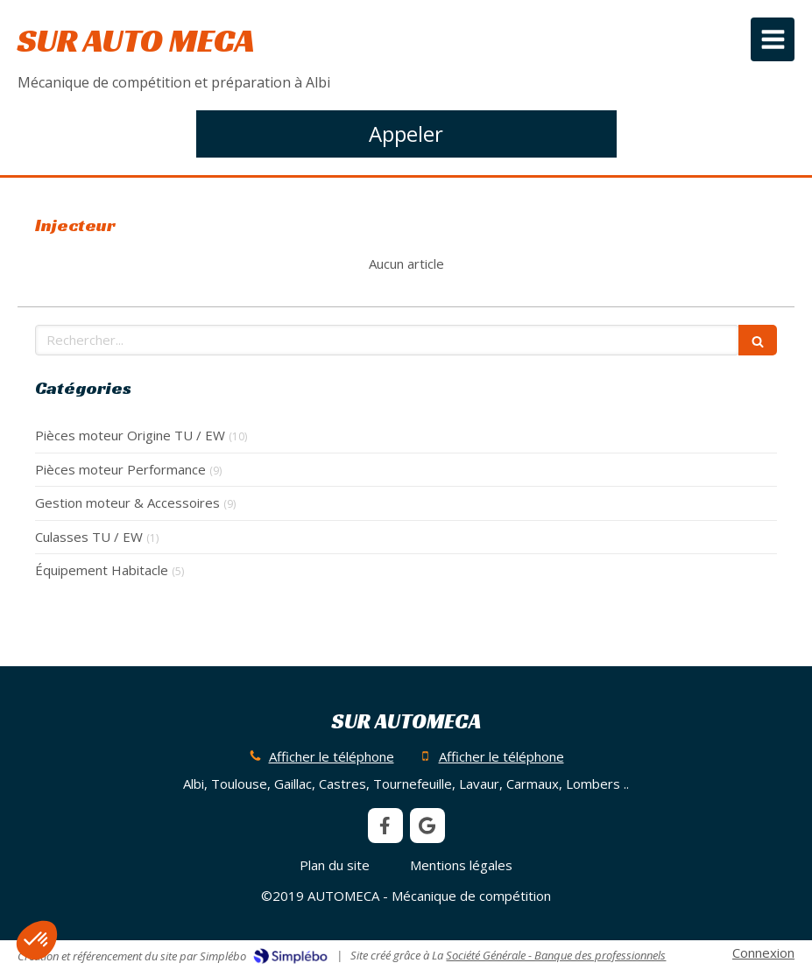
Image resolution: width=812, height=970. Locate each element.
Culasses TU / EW (89, 536)
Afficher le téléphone (331, 756)
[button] (37, 940)
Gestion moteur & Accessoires (127, 502)
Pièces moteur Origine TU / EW (130, 435)
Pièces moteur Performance (120, 469)
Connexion (763, 952)
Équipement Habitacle (101, 570)
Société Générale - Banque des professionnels (556, 955)
